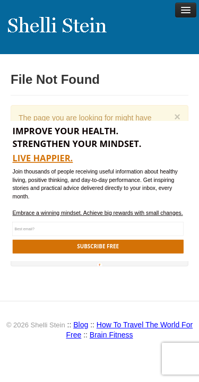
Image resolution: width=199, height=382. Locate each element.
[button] (102, 137)
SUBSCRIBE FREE (98, 246)
